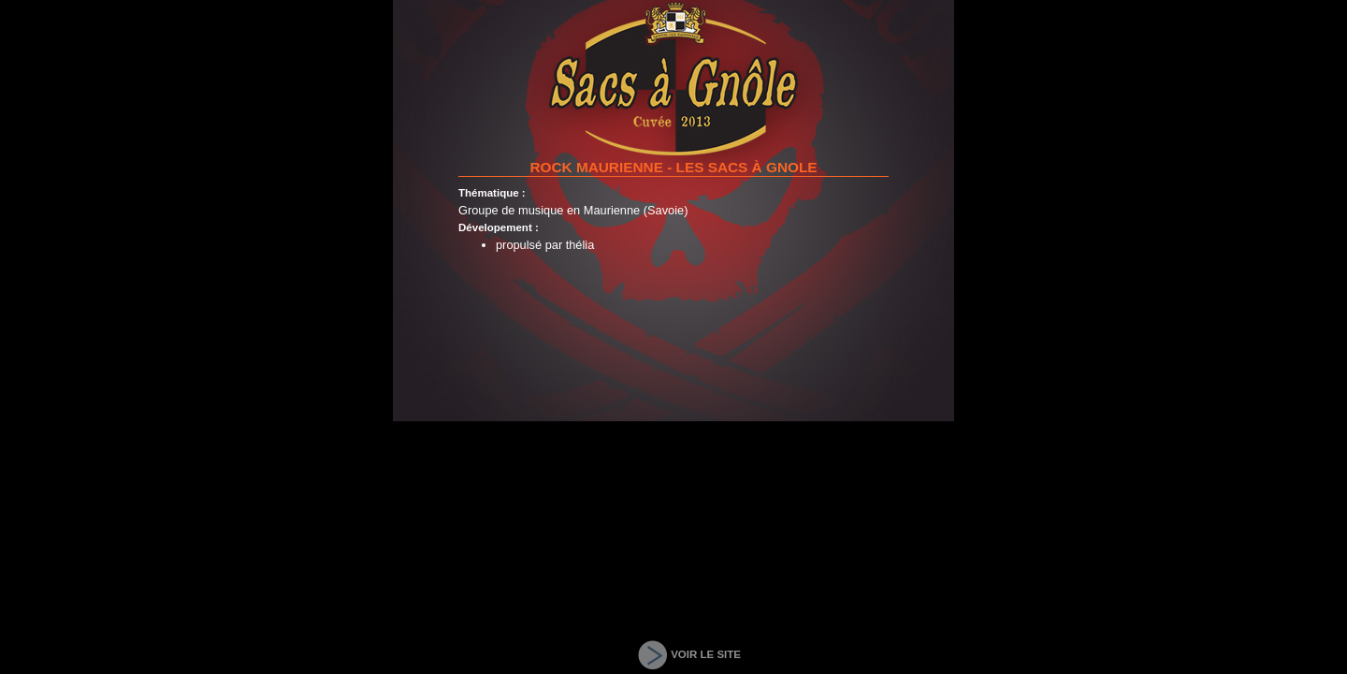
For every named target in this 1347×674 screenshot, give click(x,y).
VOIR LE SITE (706, 654)
